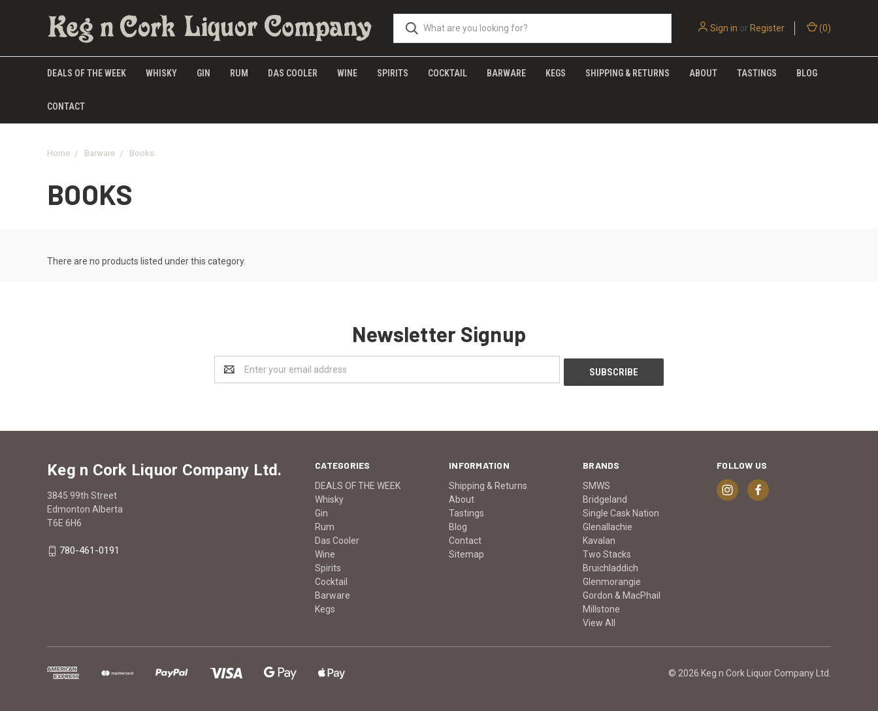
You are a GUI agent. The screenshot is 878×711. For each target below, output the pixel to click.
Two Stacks (607, 551)
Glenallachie (607, 524)
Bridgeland (605, 497)
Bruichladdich (610, 565)
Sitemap (466, 551)
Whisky (161, 73)
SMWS (596, 483)
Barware (506, 73)
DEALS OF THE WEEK (86, 73)
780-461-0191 (89, 548)
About (703, 73)
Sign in (724, 28)
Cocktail (447, 73)
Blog (806, 73)
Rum (239, 73)
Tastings (757, 73)
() (819, 27)
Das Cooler (292, 73)
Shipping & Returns (627, 73)
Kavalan (599, 538)
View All (599, 620)
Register (767, 28)
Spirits (392, 73)
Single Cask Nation (621, 510)
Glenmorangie (612, 579)
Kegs (555, 73)
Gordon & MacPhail (621, 593)
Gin (203, 73)
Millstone (601, 606)
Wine (347, 73)
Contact (66, 106)
